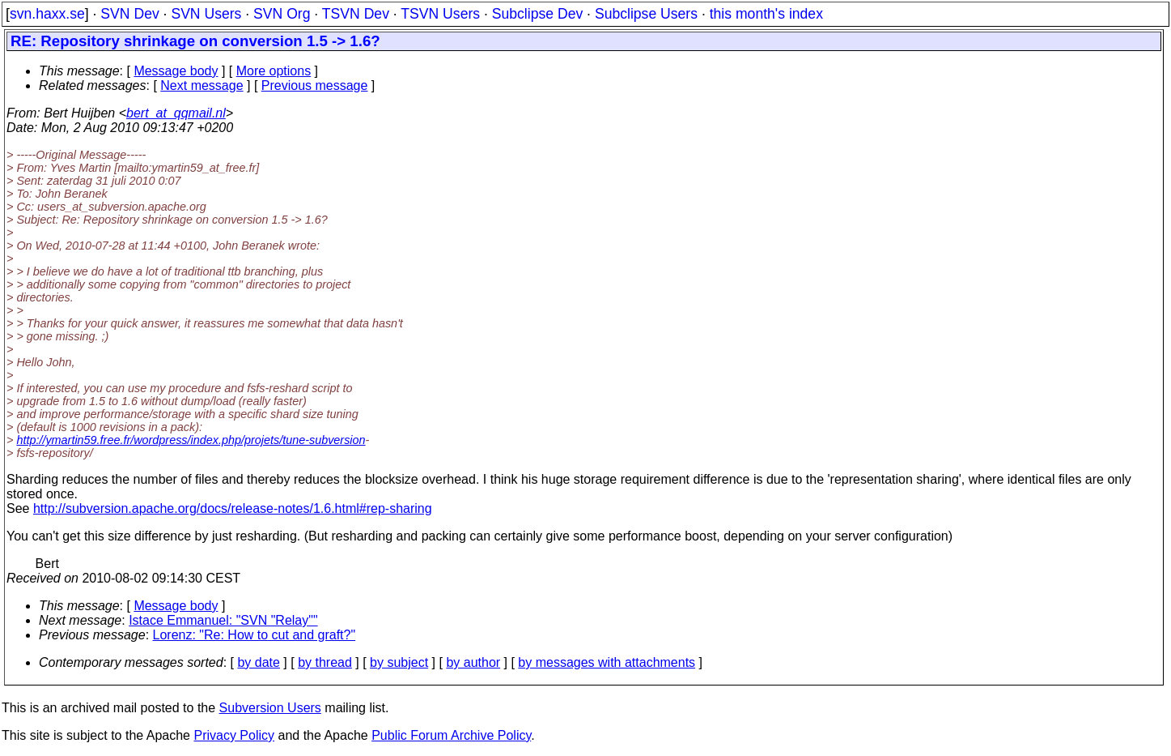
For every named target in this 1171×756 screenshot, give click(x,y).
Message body (176, 71)
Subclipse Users (646, 14)
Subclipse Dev (537, 14)
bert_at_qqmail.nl (176, 113)
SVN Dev (129, 14)
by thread (325, 662)
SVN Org (281, 14)
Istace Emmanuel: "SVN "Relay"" (223, 620)
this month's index (766, 14)
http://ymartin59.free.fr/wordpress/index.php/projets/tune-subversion (190, 440)
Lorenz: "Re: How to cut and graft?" (254, 635)
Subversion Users (270, 708)
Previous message (314, 85)
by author (473, 662)
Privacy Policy (233, 735)
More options (274, 71)
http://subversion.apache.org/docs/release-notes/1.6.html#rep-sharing (232, 508)
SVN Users (206, 14)
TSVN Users (440, 14)
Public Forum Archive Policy (451, 735)
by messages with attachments (606, 662)
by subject (399, 662)
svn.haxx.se (47, 14)
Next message (201, 85)
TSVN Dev (355, 14)
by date (258, 662)
